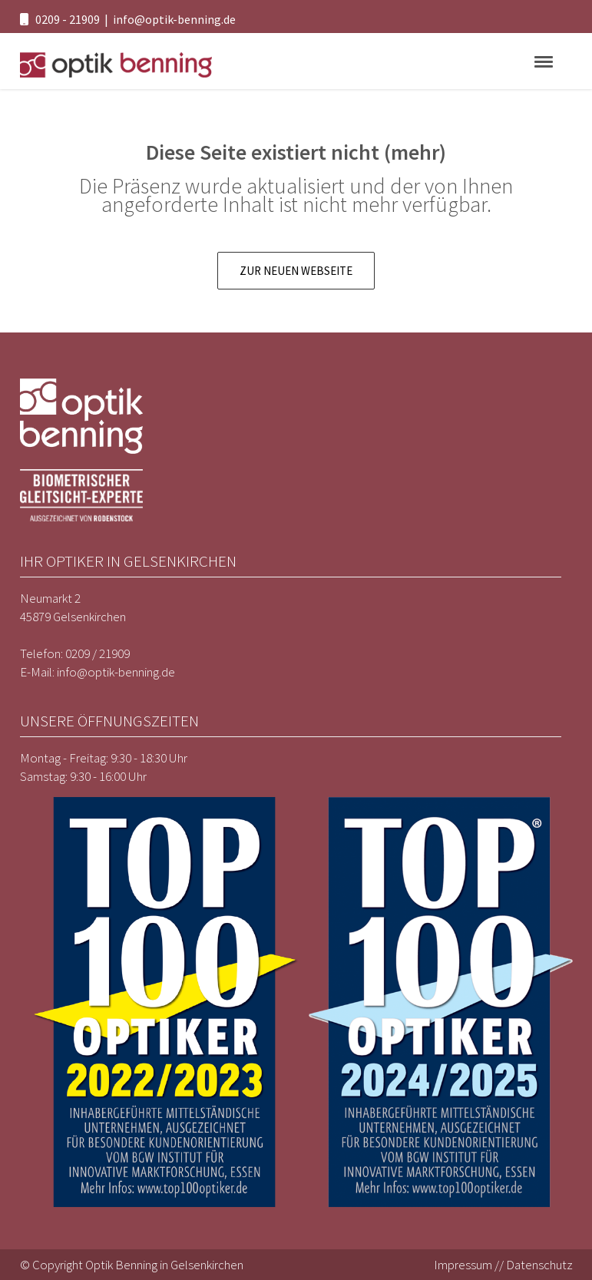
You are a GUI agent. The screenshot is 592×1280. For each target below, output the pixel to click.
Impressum (463, 1264)
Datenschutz (539, 1264)
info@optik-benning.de (174, 19)
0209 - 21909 (67, 19)
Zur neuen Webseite (296, 270)
